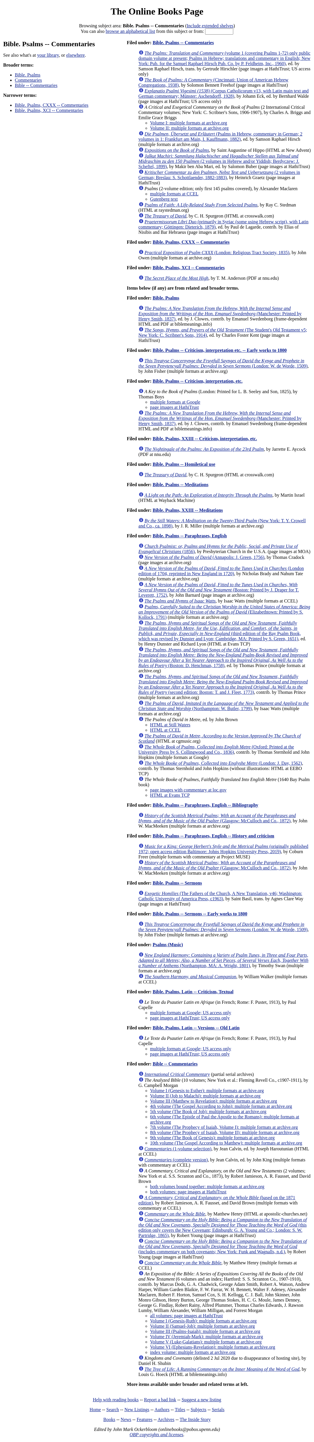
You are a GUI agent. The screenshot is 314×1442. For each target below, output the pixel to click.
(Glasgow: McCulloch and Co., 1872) (217, 818)
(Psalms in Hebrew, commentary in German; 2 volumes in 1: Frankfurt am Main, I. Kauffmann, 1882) (220, 136)
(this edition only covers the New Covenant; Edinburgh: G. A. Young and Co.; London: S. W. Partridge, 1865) (223, 1227)
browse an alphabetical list (130, 31)
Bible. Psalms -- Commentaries (183, 42)
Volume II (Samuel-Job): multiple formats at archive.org (202, 1326)
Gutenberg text (164, 199)
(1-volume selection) (178, 1148)
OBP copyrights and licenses (156, 1434)
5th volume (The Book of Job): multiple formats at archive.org (208, 1111)
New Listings (136, 1409)
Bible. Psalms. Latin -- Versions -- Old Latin (195, 1027)
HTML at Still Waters (170, 724)
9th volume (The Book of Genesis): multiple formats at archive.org (212, 1137)
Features (144, 1419)
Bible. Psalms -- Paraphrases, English (189, 535)
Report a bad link (160, 1399)
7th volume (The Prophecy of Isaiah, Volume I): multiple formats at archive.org (224, 1127)
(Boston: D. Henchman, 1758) (223, 657)
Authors (162, 1409)
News (126, 1419)
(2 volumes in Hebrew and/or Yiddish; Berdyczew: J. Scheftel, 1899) (219, 161)
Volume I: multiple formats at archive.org (188, 122)
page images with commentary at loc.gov (188, 789)
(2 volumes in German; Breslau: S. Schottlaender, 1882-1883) (219, 175)
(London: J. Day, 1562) (223, 763)
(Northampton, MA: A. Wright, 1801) (223, 960)
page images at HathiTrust (174, 407)
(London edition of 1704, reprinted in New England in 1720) (221, 571)
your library (48, 55)
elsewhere (75, 55)
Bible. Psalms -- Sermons (177, 882)
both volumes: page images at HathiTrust (188, 1191)
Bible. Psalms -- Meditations (180, 484)
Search (112, 1409)
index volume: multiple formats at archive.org (193, 1352)
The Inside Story (195, 1419)
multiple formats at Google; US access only (190, 1012)
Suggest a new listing (201, 1399)
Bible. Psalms (27, 74)
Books (109, 1419)
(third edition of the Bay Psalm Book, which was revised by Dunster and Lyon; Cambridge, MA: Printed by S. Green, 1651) (220, 631)
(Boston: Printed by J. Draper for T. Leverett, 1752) (219, 590)
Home (95, 1409)
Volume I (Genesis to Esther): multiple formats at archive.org (207, 1090)
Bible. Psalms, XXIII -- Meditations (187, 510)
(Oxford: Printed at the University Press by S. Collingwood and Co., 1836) (216, 749)
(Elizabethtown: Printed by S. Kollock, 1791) (224, 612)
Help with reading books (116, 1399)
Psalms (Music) (167, 944)
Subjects (198, 1409)
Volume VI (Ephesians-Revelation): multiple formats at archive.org (212, 1347)
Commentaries (28, 80)
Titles (180, 1409)
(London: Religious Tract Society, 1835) (217, 252)
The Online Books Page (157, 11)
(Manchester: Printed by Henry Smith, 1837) (220, 313)
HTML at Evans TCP (170, 795)
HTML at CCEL (165, 730)
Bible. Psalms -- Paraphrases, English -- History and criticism (213, 835)
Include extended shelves (210, 25)
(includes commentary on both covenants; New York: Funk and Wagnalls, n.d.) (223, 1246)
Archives (165, 1419)
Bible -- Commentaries (36, 85)
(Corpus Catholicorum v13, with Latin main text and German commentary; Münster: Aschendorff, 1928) (224, 93)
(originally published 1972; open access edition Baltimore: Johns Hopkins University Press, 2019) (223, 849)
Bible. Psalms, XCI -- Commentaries (49, 110)
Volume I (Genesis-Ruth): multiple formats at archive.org (203, 1320)
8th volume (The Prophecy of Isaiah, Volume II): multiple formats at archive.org (224, 1132)
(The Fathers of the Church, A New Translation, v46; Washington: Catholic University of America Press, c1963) (220, 896)
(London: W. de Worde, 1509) (223, 363)
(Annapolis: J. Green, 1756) (204, 557)
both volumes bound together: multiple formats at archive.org (207, 1186)
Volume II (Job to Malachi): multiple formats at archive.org (205, 1095)
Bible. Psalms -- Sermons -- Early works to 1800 (199, 913)
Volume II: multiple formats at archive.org (189, 128)
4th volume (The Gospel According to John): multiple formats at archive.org (221, 1106)
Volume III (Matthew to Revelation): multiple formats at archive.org (213, 1101)
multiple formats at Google (175, 402)
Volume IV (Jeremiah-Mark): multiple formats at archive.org (206, 1336)
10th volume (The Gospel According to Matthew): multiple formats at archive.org (226, 1142)
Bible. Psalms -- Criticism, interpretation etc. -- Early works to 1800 (219, 350)
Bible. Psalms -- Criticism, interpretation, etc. (197, 381)
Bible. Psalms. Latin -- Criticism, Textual (192, 991)
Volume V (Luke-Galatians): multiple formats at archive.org (206, 1341)
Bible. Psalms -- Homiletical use (183, 464)
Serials (218, 1409)
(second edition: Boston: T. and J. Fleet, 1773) (223, 684)
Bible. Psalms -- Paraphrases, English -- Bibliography (205, 805)
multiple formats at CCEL (174, 193)
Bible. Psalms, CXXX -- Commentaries (51, 105)
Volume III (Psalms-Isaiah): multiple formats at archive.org (205, 1331)
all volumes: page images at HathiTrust (186, 1315)
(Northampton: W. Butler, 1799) (224, 706)
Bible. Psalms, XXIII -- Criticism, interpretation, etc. (204, 438)
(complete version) (176, 1159)
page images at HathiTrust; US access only (190, 1017)
